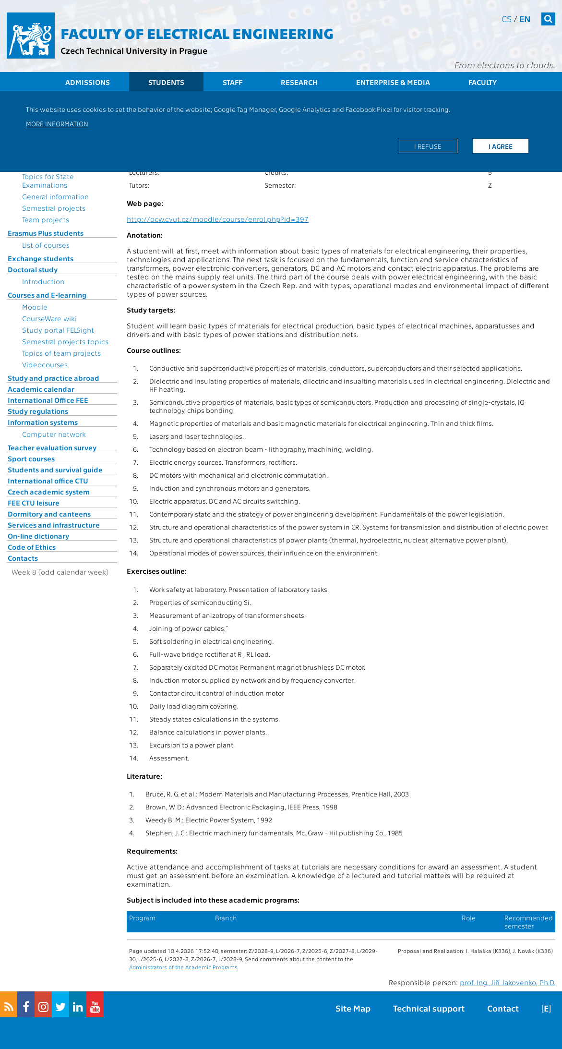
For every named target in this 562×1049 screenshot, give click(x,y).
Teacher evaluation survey (52, 447)
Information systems (43, 422)
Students (166, 82)
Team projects (45, 219)
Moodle (35, 306)
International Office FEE (48, 400)
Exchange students (40, 258)
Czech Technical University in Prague (133, 50)
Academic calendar (41, 389)
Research (299, 82)
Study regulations (38, 411)
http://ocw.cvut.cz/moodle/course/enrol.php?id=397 (218, 219)
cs (507, 18)
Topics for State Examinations (48, 180)
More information (57, 123)
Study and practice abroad (53, 378)
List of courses (46, 245)
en (525, 18)
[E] (546, 1008)
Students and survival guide (55, 469)
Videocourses (45, 364)
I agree (501, 146)
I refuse (428, 146)
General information (55, 196)
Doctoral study (33, 269)
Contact (503, 1008)
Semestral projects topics (65, 341)
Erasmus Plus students (46, 233)
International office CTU (48, 480)
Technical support (429, 1008)
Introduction (43, 281)
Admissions (87, 82)
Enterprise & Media (393, 82)
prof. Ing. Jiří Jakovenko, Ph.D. (507, 982)
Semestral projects (53, 208)
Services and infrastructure (54, 524)
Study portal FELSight (58, 330)
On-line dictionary (38, 535)
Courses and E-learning (47, 294)
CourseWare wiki (49, 318)
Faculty (482, 82)
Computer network (54, 434)
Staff (232, 82)
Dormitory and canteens (49, 513)
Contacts (23, 558)
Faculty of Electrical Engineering (197, 32)
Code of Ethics (32, 547)
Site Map (353, 1008)
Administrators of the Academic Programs (183, 967)
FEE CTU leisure (34, 502)
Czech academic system (49, 491)
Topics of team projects (61, 353)
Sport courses (31, 458)
